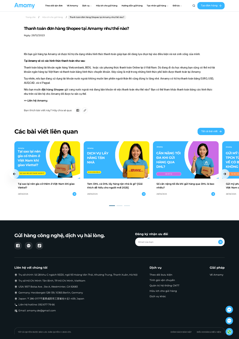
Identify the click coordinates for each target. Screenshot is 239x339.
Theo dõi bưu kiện (161, 274)
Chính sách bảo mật (181, 332)
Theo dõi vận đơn (54, 5)
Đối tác (177, 5)
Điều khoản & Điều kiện (209, 332)
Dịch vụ (87, 5)
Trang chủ (30, 17)
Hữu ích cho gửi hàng (106, 5)
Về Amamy (72, 5)
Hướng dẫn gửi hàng (132, 5)
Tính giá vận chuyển (162, 280)
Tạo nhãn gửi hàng (157, 5)
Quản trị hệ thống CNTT (164, 285)
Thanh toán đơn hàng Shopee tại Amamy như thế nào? (97, 17)
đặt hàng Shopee (52, 89)
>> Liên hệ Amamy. (36, 100)
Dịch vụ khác (158, 296)
